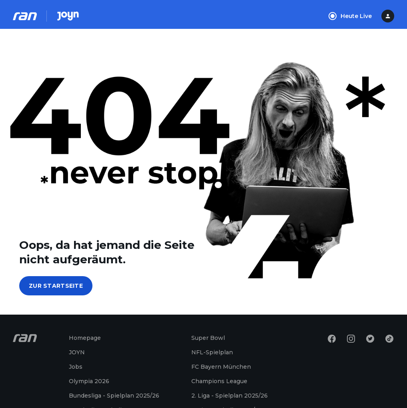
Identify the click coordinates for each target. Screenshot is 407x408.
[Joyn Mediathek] (68, 16)
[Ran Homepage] (25, 16)
